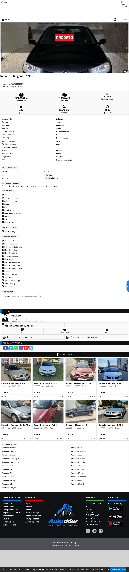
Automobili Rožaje (8, 370)
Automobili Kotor (8, 355)
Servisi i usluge (85, 19)
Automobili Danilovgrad (10, 348)
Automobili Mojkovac (78, 355)
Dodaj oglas (122, 19)
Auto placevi (41, 19)
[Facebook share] (11, 155)
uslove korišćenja (87, 569)
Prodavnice (27, 19)
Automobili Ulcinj (8, 373)
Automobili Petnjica (78, 359)
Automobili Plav (7, 362)
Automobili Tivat (77, 370)
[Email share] (32, 155)
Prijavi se (29, 564)
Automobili (7, 564)
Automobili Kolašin (78, 352)
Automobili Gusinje (78, 348)
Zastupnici (55, 19)
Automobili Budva (8, 344)
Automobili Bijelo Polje (79, 341)
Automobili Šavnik (77, 373)
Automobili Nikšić (8, 359)
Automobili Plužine (9, 366)
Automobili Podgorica (79, 366)
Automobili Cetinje (77, 344)
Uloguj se (123, 2)
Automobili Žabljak (9, 377)
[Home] (2, 19)
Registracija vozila (104, 19)
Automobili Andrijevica (10, 337)
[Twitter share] (16, 155)
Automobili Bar (76, 337)
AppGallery (81, 2)
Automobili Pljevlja (77, 362)
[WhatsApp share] (21, 155)
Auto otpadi (69, 19)
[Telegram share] (37, 155)
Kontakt (109, 2)
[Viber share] (27, 155)
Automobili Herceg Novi (10, 352)
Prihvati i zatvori (118, 569)
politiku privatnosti (102, 569)
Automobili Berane (9, 341)
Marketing (95, 2)
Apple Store (65, 2)
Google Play (48, 2)
